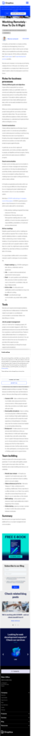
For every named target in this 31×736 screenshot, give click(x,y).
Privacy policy (5, 368)
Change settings (14, 379)
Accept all (14, 383)
